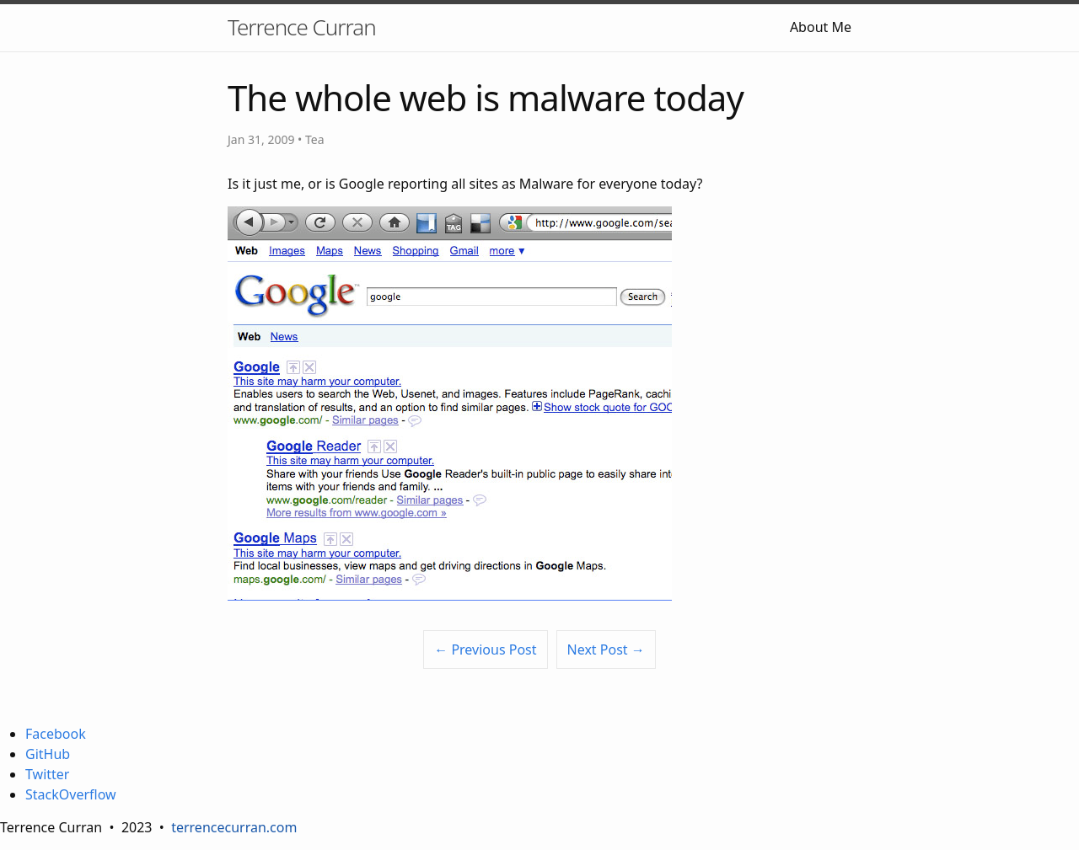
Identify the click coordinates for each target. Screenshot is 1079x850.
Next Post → (606, 649)
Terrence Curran (302, 27)
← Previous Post (485, 649)
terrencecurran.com (234, 827)
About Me (820, 27)
